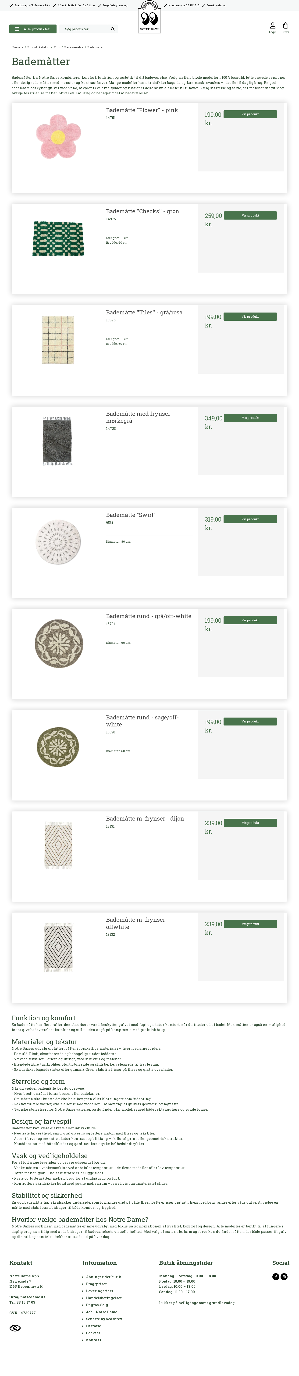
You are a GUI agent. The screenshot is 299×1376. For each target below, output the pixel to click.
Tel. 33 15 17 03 (22, 1302)
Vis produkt (250, 114)
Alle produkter (32, 29)
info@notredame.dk (27, 1296)
